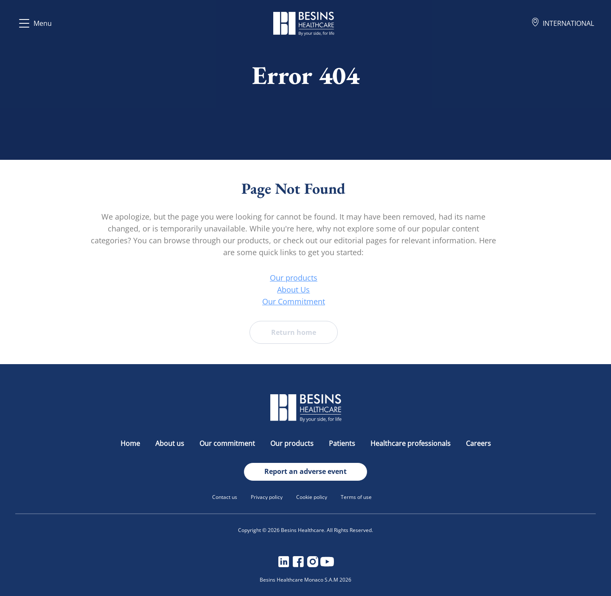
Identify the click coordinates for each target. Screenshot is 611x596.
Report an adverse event (305, 471)
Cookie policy (311, 497)
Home (131, 443)
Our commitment (228, 443)
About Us (261, 289)
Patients (343, 443)
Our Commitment (261, 301)
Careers (478, 443)
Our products (261, 278)
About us (170, 443)
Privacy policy (267, 497)
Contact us (224, 497)
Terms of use (356, 497)
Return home (261, 332)
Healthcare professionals (411, 443)
